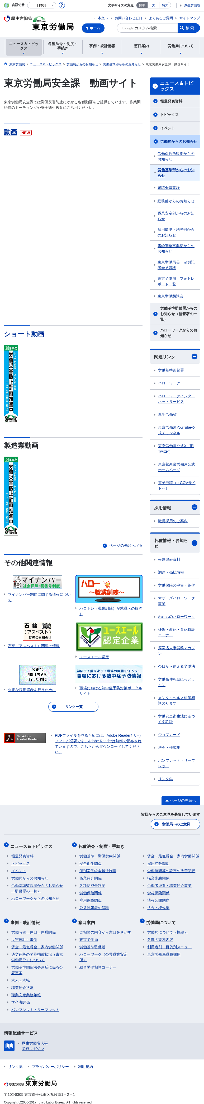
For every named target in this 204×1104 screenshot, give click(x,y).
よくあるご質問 (161, 18)
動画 (11, 132)
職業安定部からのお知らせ (176, 216)
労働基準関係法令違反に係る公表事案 (37, 965)
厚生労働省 (192, 5)
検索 (190, 28)
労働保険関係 (90, 890)
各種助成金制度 (92, 883)
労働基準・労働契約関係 (99, 853)
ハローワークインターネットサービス (176, 399)
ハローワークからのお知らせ (178, 333)
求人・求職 (20, 975)
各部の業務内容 (160, 934)
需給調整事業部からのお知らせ (176, 248)
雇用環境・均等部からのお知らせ (176, 232)
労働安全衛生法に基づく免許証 (176, 719)
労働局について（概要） (167, 927)
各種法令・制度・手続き (102, 844)
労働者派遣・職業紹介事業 (169, 883)
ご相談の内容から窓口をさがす (105, 927)
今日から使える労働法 (176, 666)
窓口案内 (87, 918)
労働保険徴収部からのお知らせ (176, 156)
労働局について (162, 918)
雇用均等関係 (158, 860)
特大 (165, 5)
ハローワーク (169, 383)
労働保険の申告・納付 (176, 585)
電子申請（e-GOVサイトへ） (177, 485)
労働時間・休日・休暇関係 (33, 927)
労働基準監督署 (171, 370)
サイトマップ (189, 18)
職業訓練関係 (158, 875)
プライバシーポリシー (50, 1061)
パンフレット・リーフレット (176, 763)
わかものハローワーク (176, 616)
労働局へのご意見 (176, 824)
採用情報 (175, 507)
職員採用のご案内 (173, 521)
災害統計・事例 (24, 934)
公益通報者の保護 (94, 905)
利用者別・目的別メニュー (169, 942)
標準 (142, 5)
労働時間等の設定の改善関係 (171, 868)
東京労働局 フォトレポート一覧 (176, 281)
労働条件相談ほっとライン (176, 682)
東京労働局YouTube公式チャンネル (176, 430)
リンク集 (165, 779)
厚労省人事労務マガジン (176, 651)
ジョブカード (169, 734)
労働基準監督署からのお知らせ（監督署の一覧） (178, 313)
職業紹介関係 (90, 875)
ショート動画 (25, 334)
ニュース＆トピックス (176, 86)
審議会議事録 (169, 187)
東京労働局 (88, 934)
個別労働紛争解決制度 (97, 868)
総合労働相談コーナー (97, 962)
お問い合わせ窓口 (128, 18)
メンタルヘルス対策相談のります (176, 700)
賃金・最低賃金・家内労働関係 (173, 853)
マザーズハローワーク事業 (176, 601)
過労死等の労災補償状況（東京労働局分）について (37, 952)
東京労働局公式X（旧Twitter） (176, 448)
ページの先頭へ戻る (126, 545)
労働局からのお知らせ (178, 141)
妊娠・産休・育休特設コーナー (176, 632)
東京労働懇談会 (170, 296)
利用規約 (85, 1061)
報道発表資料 (171, 101)
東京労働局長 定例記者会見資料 (176, 265)
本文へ (103, 18)
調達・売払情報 (171, 572)
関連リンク (175, 356)
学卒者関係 (20, 997)
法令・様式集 (169, 747)
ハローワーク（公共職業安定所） (103, 952)
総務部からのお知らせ (176, 201)
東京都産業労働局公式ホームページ (176, 467)
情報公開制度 (158, 897)
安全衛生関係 (90, 860)
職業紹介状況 (22, 982)
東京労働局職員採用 (164, 949)
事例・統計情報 (26, 918)
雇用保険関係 (90, 897)
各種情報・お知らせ (175, 543)
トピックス (169, 115)
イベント (167, 128)
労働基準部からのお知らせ (176, 173)
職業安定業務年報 (26, 990)
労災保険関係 (158, 890)
